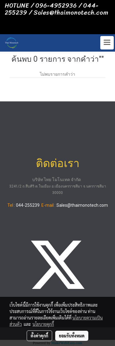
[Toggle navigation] (107, 42)
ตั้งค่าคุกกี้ (39, 335)
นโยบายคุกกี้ (43, 324)
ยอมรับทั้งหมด (72, 335)
